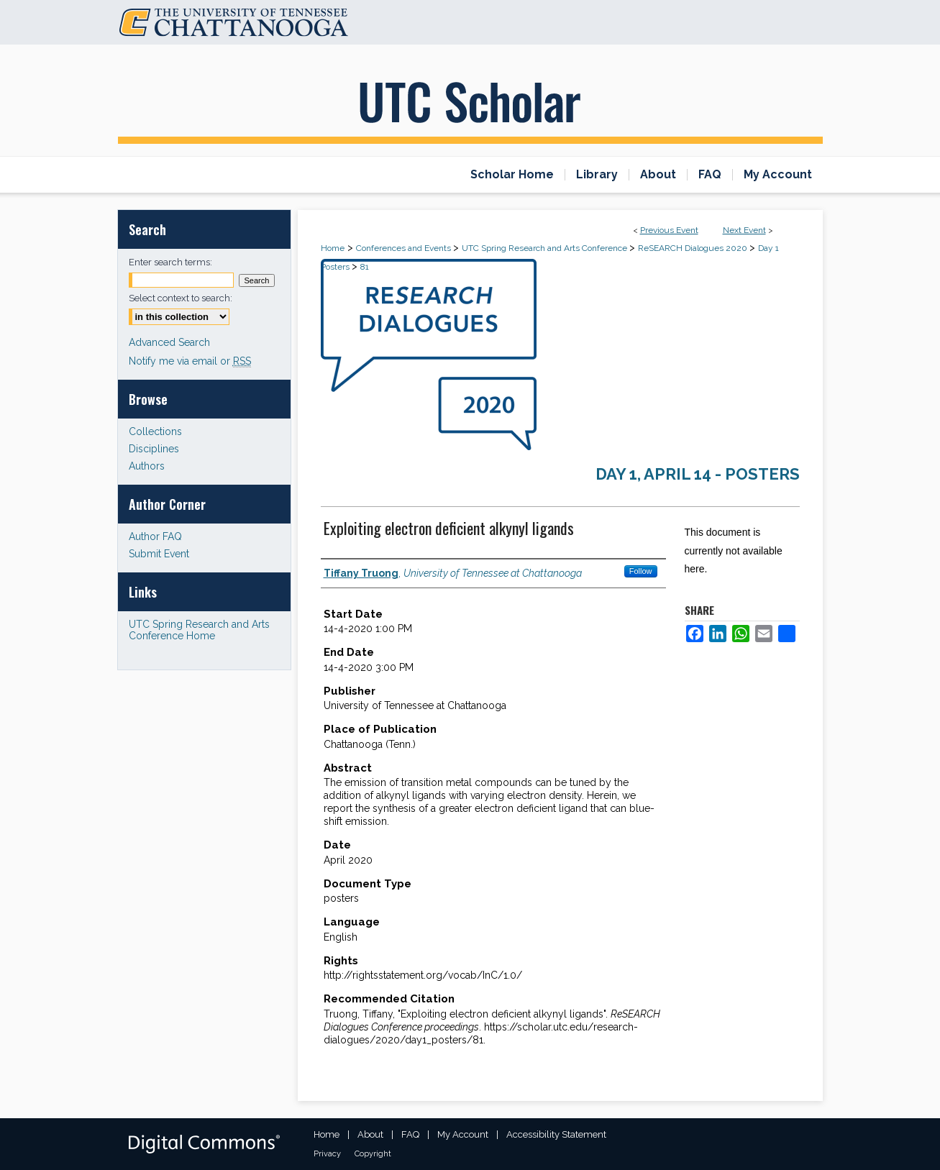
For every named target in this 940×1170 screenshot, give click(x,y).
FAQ (410, 1134)
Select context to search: (180, 298)
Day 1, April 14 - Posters (698, 474)
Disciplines (154, 448)
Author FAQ (155, 536)
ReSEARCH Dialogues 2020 (693, 248)
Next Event (744, 230)
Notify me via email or (190, 361)
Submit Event (159, 553)
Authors (147, 466)
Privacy (327, 1153)
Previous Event (669, 230)
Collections (155, 431)
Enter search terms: (170, 262)
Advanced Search (169, 342)
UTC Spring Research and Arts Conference (545, 248)
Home (332, 248)
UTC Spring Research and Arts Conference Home (199, 629)
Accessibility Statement (556, 1134)
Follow (640, 571)
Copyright (373, 1153)
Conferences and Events (404, 248)
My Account (462, 1134)
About (370, 1134)
